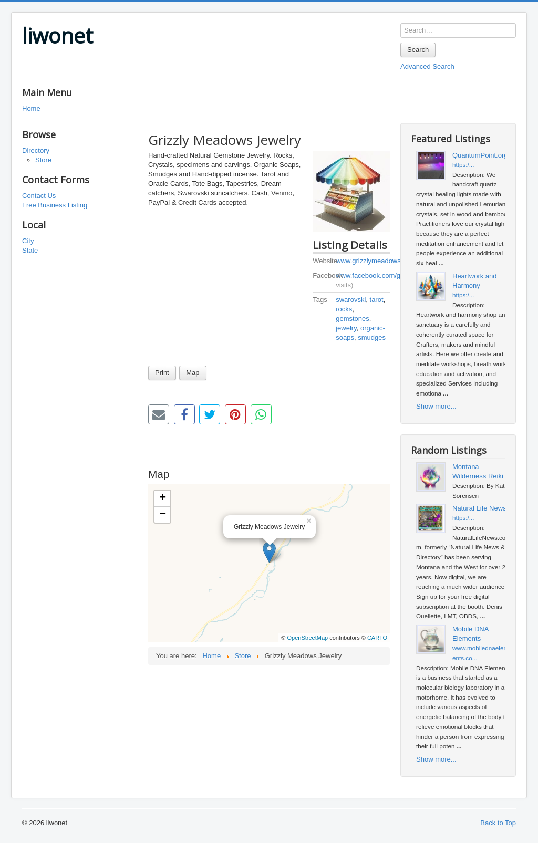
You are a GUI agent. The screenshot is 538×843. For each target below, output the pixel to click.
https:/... (463, 164)
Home (31, 108)
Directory (35, 150)
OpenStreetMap (307, 637)
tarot (377, 300)
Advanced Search (427, 66)
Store (43, 160)
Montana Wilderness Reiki (477, 471)
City (28, 241)
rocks (344, 309)
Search (418, 50)
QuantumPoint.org (480, 155)
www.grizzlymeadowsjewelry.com (386, 261)
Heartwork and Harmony (474, 280)
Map (192, 373)
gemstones (352, 318)
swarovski (351, 300)
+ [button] (162, 498)
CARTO (377, 637)
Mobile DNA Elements (470, 633)
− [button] (162, 515)
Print (162, 373)
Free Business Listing (54, 205)
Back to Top (498, 823)
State (30, 250)
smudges (372, 337)
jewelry (346, 328)
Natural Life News (479, 508)
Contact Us (39, 196)
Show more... (436, 406)
